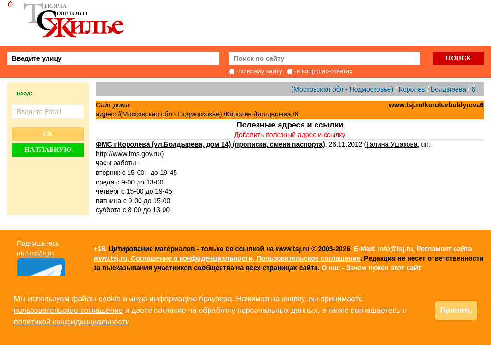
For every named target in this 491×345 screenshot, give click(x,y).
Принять (456, 310)
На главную (47, 149)
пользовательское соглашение (68, 310)
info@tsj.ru (395, 249)
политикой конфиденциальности (72, 322)
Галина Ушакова (391, 144)
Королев (412, 89)
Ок (48, 134)
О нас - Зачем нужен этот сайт (371, 268)
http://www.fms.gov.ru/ (129, 154)
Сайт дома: (113, 105)
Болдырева (448, 89)
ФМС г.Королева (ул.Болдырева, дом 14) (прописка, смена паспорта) (210, 144)
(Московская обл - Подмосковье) (342, 89)
